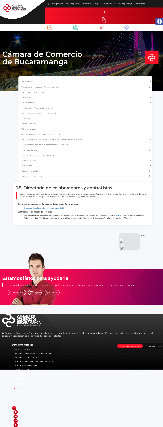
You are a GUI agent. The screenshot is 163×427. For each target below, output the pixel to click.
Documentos (140, 4)
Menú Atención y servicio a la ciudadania (86, 155)
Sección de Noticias (86, 150)
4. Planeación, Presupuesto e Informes (86, 108)
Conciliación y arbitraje (123, 4)
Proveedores (86, 166)
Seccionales (87, 4)
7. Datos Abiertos (86, 129)
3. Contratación (86, 103)
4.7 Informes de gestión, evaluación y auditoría (86, 113)
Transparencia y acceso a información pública (86, 87)
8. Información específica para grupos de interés (86, 134)
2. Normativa (86, 97)
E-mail (34, 292)
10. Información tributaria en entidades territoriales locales (86, 145)
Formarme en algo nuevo (86, 176)
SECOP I (119, 216)
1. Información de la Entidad (86, 92)
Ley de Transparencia (55, 4)
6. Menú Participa (86, 124)
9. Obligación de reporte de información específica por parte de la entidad (86, 139)
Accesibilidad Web (86, 160)
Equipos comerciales (86, 171)
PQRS (97, 4)
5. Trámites (86, 118)
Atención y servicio (73, 4)
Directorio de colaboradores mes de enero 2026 (44, 208)
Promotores (107, 4)
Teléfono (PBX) (16, 292)
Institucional (86, 82)
